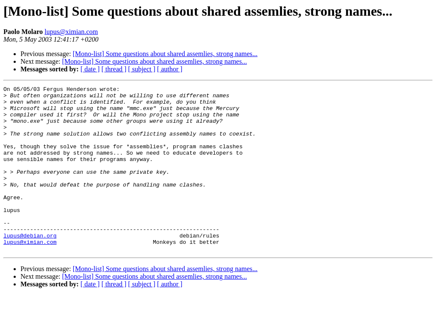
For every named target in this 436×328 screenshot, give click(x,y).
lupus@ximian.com (71, 31)
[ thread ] (113, 69)
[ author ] (170, 69)
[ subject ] (141, 69)
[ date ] (90, 69)
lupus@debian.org (30, 266)
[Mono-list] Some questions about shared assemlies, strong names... (165, 53)
